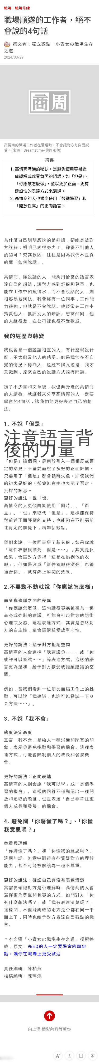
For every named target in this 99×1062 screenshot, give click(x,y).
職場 (7, 8)
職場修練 (22, 8)
